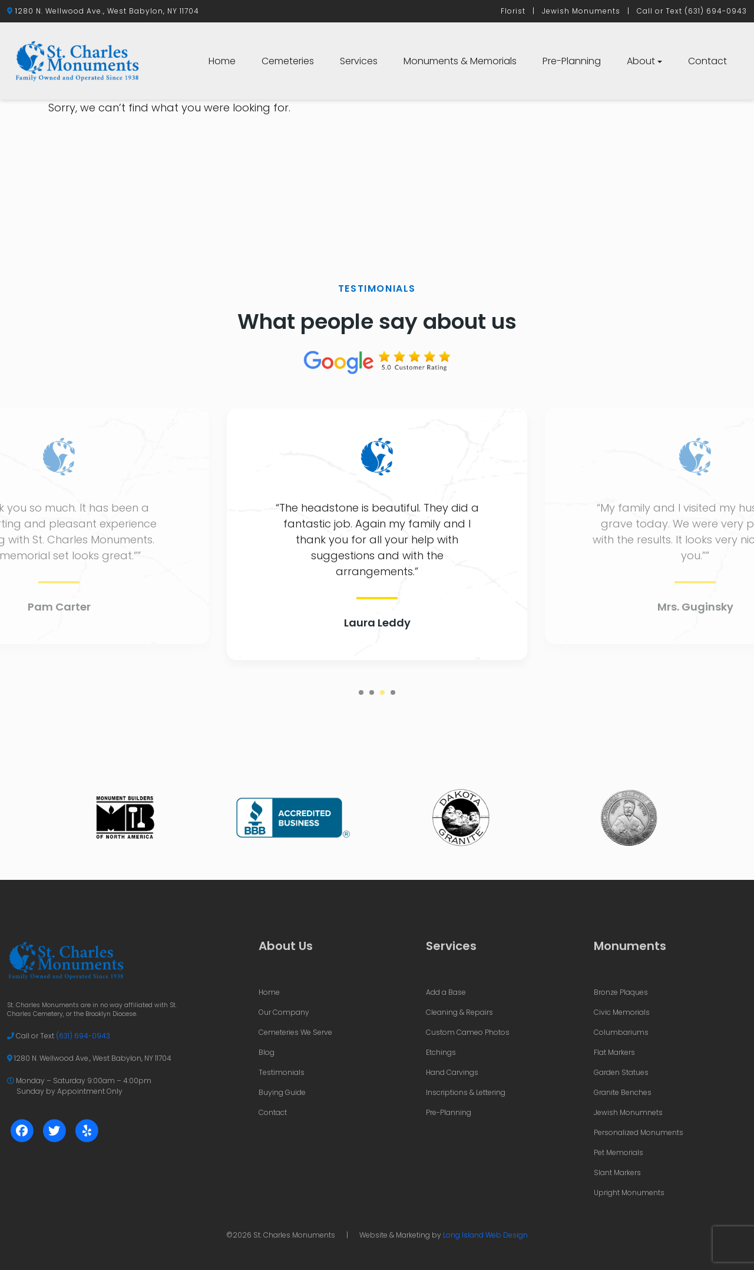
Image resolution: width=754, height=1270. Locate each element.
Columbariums (621, 1032)
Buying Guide (282, 1092)
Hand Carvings (452, 1072)
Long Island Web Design (485, 1235)
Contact (707, 61)
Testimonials (282, 1072)
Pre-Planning (572, 61)
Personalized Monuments (638, 1132)
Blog (267, 1052)
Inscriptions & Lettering (465, 1092)
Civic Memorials (622, 1012)
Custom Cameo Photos (468, 1032)
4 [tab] (393, 692)
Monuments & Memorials (460, 61)
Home (222, 61)
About (641, 61)
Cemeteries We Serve (295, 1032)
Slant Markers (617, 1172)
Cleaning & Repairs (459, 1012)
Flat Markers (614, 1052)
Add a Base (446, 992)
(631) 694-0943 (715, 11)
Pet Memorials (618, 1152)
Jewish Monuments (581, 11)
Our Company (284, 1012)
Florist (513, 11)
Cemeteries (288, 61)
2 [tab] (371, 692)
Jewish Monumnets (628, 1112)
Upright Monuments (629, 1192)
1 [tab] (361, 692)
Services (359, 61)
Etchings (441, 1052)
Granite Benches (623, 1092)
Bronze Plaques (621, 992)
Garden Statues (621, 1072)
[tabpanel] (377, 534)
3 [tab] (382, 692)
